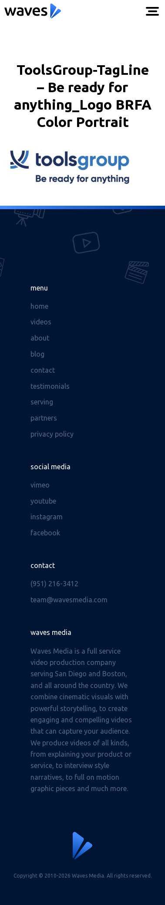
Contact (42, 370)
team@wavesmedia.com (69, 600)
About (39, 338)
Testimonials (50, 386)
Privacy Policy (52, 434)
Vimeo (40, 485)
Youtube (43, 501)
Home (39, 306)
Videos (40, 322)
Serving (41, 402)
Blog (37, 354)
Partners (43, 418)
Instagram (46, 517)
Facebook (45, 533)
